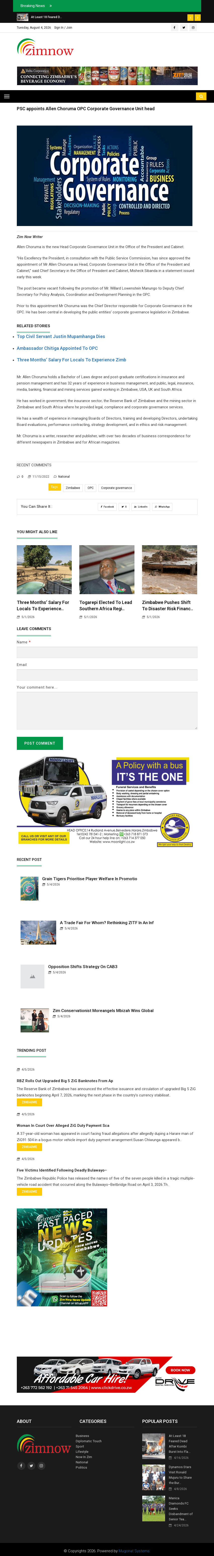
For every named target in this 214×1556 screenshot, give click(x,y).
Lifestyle (82, 1451)
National (62, 476)
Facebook (107, 507)
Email (22, 664)
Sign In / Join (63, 27)
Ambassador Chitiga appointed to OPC (57, 348)
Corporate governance (116, 488)
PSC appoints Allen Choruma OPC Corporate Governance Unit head (86, 108)
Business (82, 1436)
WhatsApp (162, 507)
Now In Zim (84, 1456)
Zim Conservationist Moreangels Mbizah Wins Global (103, 1010)
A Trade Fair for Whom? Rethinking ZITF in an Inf (107, 922)
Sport (80, 1446)
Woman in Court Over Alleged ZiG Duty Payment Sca (63, 1125)
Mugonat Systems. (135, 1547)
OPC (91, 488)
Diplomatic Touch (88, 1441)
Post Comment (39, 743)
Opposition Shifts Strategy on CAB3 (82, 966)
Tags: (54, 487)
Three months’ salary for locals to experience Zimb (71, 359)
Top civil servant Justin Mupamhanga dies (61, 336)
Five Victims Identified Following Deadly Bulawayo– (62, 1170)
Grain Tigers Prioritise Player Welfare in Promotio (89, 878)
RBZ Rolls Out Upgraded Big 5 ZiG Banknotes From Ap (65, 1081)
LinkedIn (140, 507)
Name (24, 642)
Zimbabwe (73, 488)
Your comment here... (37, 687)
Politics (81, 1466)
